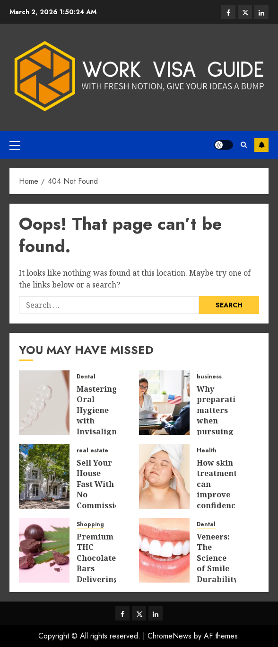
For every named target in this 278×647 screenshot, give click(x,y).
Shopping (90, 525)
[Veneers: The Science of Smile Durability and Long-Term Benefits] (164, 550)
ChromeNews (169, 635)
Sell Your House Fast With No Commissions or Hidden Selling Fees (103, 505)
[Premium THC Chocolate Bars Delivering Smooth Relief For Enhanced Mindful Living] (44, 550)
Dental (86, 377)
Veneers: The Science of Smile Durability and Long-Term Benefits (217, 579)
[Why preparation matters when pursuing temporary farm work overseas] (164, 402)
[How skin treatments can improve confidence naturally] (164, 476)
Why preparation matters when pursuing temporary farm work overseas (221, 431)
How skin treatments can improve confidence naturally (219, 489)
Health (207, 451)
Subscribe (261, 145)
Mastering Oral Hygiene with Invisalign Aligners (97, 415)
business (209, 377)
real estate (92, 451)
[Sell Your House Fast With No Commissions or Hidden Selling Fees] (44, 476)
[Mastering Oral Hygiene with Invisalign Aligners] (44, 402)
